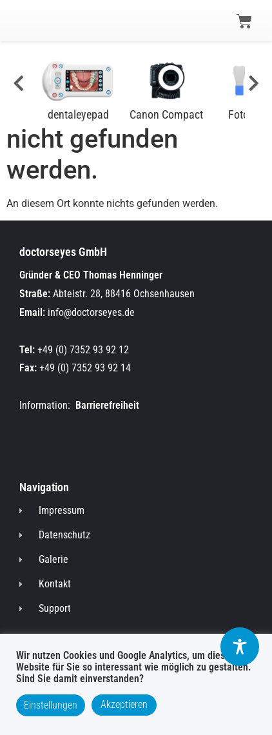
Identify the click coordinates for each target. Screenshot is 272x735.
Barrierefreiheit (107, 405)
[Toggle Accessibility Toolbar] (239, 646)
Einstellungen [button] (50, 705)
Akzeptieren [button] (124, 704)
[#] (15, 84)
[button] (33, 20)
